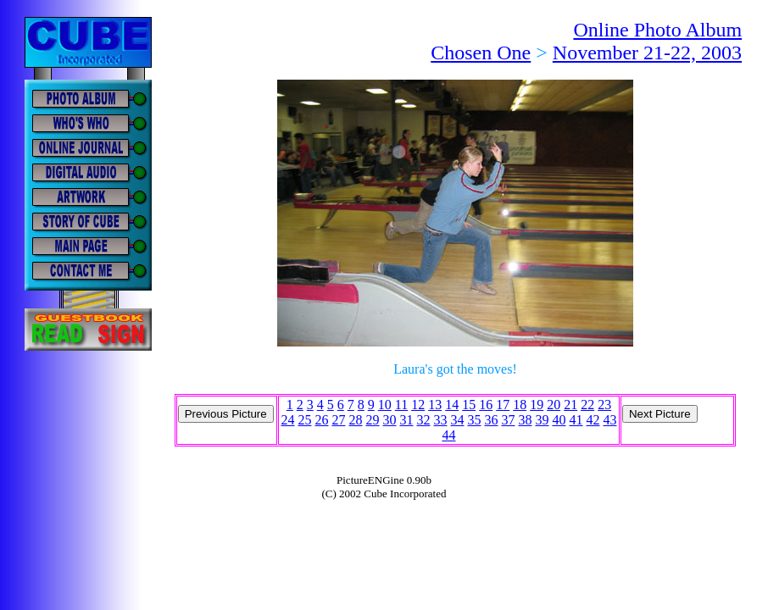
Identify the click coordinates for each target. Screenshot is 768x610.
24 (287, 420)
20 (553, 404)
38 (524, 420)
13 (435, 404)
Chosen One (481, 53)
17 (502, 404)
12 (418, 404)
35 (474, 420)
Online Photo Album (657, 30)
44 (448, 435)
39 (541, 420)
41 (575, 420)
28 (355, 420)
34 (457, 420)
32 (423, 420)
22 (587, 404)
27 (338, 420)
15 (469, 404)
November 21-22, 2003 (647, 53)
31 (406, 420)
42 (592, 420)
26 (321, 420)
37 (508, 420)
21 (570, 404)
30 (389, 420)
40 (558, 420)
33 (440, 420)
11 (401, 404)
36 (491, 420)
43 (609, 420)
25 (304, 420)
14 (452, 404)
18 (519, 404)
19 (536, 404)
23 (604, 404)
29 (372, 420)
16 (486, 404)
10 (385, 404)
